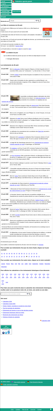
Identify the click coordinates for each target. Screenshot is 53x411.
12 (29, 253)
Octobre (41, 263)
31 (39, 256)
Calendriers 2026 (7, 301)
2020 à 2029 (3, 282)
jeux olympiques (16, 155)
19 (9, 256)
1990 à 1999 (39, 276)
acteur (16, 176)
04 (9, 253)
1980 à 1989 (35, 276)
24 (21, 256)
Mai (19, 263)
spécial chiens (19, 46)
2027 (30, 49)
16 (2, 256)
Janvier (3, 263)
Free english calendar (19, 382)
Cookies (18, 409)
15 (36, 253)
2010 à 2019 (48, 276)
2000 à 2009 (44, 276)
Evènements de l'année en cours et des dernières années (18, 310)
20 (11, 256)
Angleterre (14, 148)
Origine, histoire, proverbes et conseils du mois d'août (17, 306)
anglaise (16, 74)
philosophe (17, 69)
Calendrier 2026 (45, 320)
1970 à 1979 (31, 276)
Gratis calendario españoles (10, 384)
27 (29, 256)
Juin (22, 263)
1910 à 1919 (7, 276)
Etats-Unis (41, 131)
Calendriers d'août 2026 (9, 303)
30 (36, 256)
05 (11, 253)
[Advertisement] (32, 6)
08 (19, 253)
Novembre (47, 263)
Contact (39, 409)
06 (14, 253)
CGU (12, 409)
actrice (17, 209)
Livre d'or (32, 409)
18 (7, 256)
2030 (7, 282)
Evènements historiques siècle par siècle (13, 312)
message (41, 244)
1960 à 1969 (27, 276)
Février (8, 263)
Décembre (4, 266)
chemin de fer (34, 105)
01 (2, 253)
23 (19, 256)
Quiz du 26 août (17, 11)
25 (24, 256)
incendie (17, 214)
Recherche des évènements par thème (13, 314)
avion (49, 163)
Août (30, 263)
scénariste (21, 137)
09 (21, 253)
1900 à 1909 (3, 276)
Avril (16, 263)
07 (16, 253)
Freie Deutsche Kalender (36, 382)
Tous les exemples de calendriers (11, 308)
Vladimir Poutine (39, 200)
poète (18, 118)
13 (31, 253)
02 (4, 253)
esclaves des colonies (7, 101)
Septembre (35, 263)
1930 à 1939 (15, 276)
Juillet (26, 263)
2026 (19, 49)
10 (24, 253)
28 (31, 256)
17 (4, 256)
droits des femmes (40, 98)
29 (34, 256)
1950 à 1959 (23, 276)
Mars (12, 263)
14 (34, 253)
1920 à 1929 (11, 276)
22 (16, 256)
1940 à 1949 (19, 276)
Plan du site (25, 409)
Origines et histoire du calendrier (11, 317)
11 (26, 253)
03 (7, 253)
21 (14, 256)
